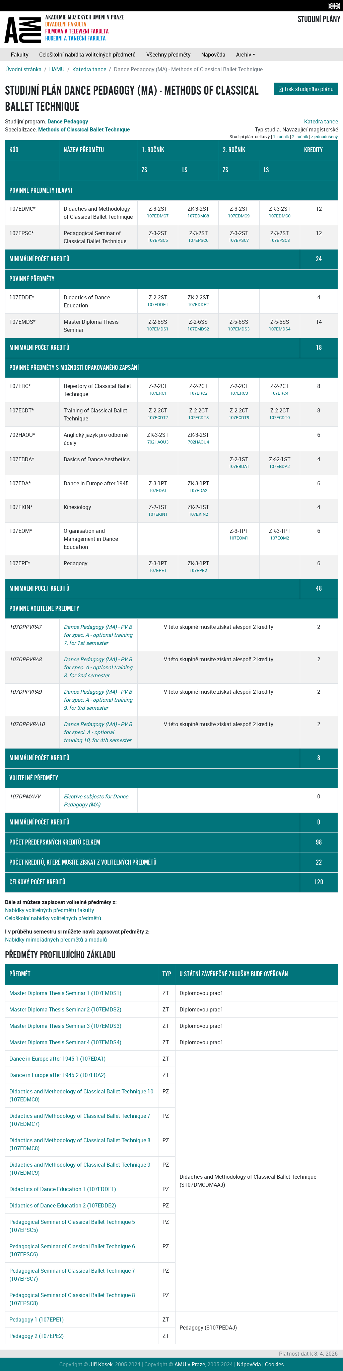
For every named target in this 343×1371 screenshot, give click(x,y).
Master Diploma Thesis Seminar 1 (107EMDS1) (65, 993)
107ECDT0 (279, 417)
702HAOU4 (198, 442)
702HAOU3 (157, 442)
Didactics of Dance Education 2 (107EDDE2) (62, 1205)
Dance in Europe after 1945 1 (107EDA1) (57, 1058)
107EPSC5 (158, 240)
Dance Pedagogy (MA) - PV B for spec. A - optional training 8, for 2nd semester (98, 667)
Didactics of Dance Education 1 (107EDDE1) (62, 1189)
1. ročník (281, 136)
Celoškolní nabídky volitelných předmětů (53, 918)
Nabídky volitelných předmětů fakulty (49, 910)
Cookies (274, 1364)
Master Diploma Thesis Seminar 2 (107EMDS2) (65, 1009)
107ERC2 (198, 393)
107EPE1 (157, 570)
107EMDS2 (198, 329)
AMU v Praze (190, 1364)
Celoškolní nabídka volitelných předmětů (87, 54)
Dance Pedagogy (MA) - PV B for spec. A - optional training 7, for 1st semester (98, 635)
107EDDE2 (198, 304)
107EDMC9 (239, 216)
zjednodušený (324, 136)
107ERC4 (279, 393)
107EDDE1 (157, 304)
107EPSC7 (239, 240)
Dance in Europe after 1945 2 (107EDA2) (57, 1075)
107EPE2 (198, 570)
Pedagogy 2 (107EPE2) (36, 1336)
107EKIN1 (157, 514)
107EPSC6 (198, 240)
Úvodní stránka (23, 69)
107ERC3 (239, 393)
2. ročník (300, 136)
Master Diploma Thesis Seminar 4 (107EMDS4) (65, 1042)
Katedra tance (89, 69)
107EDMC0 (279, 216)
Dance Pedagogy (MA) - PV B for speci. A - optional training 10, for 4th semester (98, 732)
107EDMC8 (198, 216)
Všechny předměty (168, 54)
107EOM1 (238, 538)
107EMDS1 (157, 329)
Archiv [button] (243, 54)
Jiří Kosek (101, 1364)
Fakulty (19, 54)
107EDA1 (158, 490)
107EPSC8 (280, 240)
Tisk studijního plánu (306, 89)
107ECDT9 (239, 417)
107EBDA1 (239, 466)
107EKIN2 (198, 514)
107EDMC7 (157, 216)
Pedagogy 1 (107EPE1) (36, 1319)
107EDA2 (198, 490)
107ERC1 (158, 393)
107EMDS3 (239, 329)
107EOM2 (279, 538)
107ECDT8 (198, 417)
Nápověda (213, 54)
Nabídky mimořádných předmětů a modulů (56, 939)
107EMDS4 (279, 329)
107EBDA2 (279, 466)
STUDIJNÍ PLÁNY (319, 19)
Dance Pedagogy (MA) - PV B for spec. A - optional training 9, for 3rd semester (98, 699)
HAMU (57, 69)
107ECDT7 (158, 417)
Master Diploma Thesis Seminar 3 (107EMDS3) (65, 1026)
